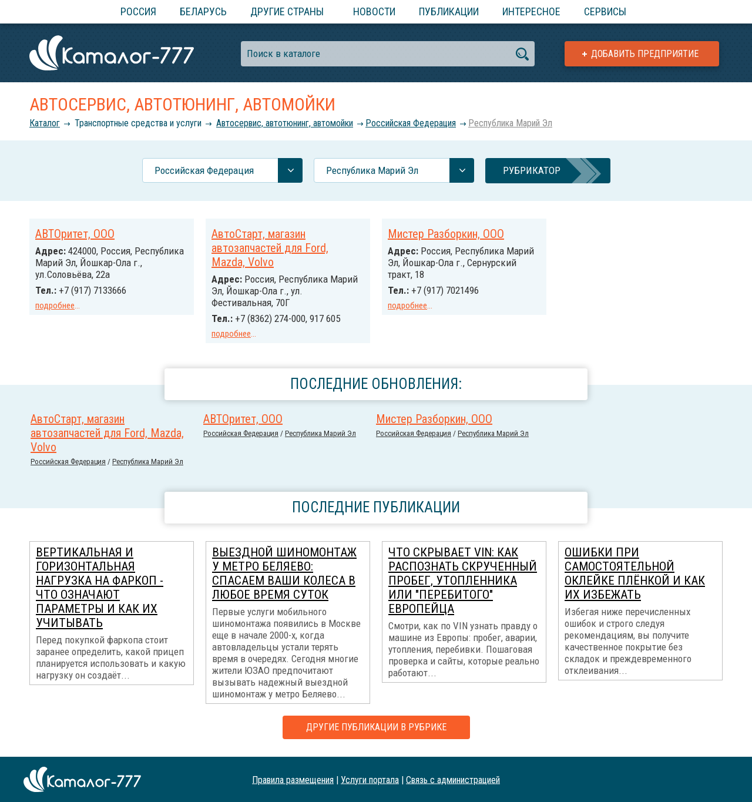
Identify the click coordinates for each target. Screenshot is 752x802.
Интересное (531, 11)
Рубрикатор (531, 170)
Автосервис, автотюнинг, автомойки (284, 123)
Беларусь (203, 11)
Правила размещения (293, 779)
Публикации (449, 11)
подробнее (55, 305)
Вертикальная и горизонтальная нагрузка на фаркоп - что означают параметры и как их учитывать (99, 587)
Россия (138, 11)
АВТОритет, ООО (75, 234)
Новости (374, 11)
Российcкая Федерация (410, 123)
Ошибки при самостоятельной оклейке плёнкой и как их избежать (635, 573)
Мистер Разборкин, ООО (446, 234)
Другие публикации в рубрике (376, 727)
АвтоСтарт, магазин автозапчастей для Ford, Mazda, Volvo (270, 248)
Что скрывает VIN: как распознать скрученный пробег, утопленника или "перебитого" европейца (462, 580)
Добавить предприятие (645, 53)
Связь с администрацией (453, 779)
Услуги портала (370, 779)
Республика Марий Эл (510, 123)
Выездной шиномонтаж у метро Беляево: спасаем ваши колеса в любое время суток (284, 573)
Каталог (44, 123)
